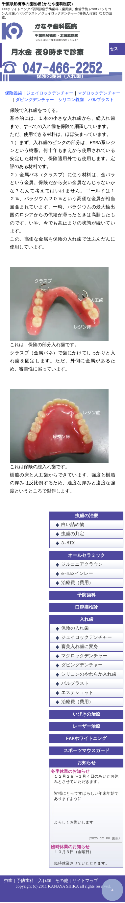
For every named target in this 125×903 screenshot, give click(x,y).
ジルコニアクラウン (82, 566)
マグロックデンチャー (99, 93)
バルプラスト (101, 100)
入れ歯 (86, 621)
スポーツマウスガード (86, 752)
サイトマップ (85, 882)
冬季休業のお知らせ (70, 773)
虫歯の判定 (72, 535)
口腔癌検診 (86, 609)
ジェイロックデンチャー (49, 93)
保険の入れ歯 (75, 630)
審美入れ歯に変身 (79, 648)
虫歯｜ (10, 882)
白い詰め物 (72, 526)
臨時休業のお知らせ (70, 849)
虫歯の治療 (86, 517)
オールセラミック (86, 557)
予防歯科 (86, 597)
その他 (61, 882)
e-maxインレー (77, 575)
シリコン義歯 (71, 100)
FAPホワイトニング (86, 740)
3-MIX (68, 544)
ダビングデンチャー (34, 100)
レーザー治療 (86, 728)
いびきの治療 (86, 716)
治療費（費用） (77, 584)
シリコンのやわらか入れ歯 (88, 676)
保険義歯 (13, 93)
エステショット (77, 694)
